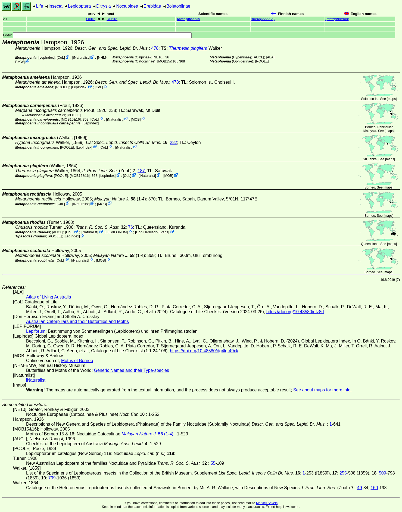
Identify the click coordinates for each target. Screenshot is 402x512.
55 (213, 463)
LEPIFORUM (117, 232)
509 (382, 473)
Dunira (112, 19)
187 (141, 170)
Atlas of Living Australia (48, 297)
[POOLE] (262, 61)
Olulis (90, 19)
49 (359, 487)
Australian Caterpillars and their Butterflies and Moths (77, 321)
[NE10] (158, 57)
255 (343, 473)
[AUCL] (258, 57)
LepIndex (46, 57)
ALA (270, 57)
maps (392, 99)
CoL (61, 57)
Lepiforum (35, 331)
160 (374, 487)
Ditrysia (103, 6)
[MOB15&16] (167, 61)
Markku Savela (267, 503)
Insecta (55, 6)
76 (130, 227)
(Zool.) (109, 170)
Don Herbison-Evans (152, 232)
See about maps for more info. (322, 390)
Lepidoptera (79, 6)
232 (173, 142)
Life (39, 6)
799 (52, 478)
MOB (136, 119)
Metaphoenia (188, 19)
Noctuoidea (127, 6)
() (263, 19)
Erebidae (152, 6)
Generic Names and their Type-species (131, 370)
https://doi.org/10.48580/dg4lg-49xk (204, 350)
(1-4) (120, 199)
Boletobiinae (178, 6)
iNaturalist (81, 57)
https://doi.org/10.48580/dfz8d (295, 311)
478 (154, 48)
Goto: (97, 35)
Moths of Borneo (77, 360)
